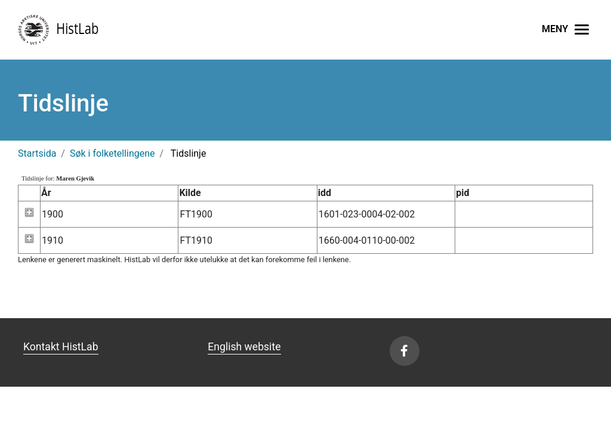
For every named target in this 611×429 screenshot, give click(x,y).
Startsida (37, 153)
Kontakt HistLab (60, 347)
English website (244, 347)
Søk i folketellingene (112, 153)
